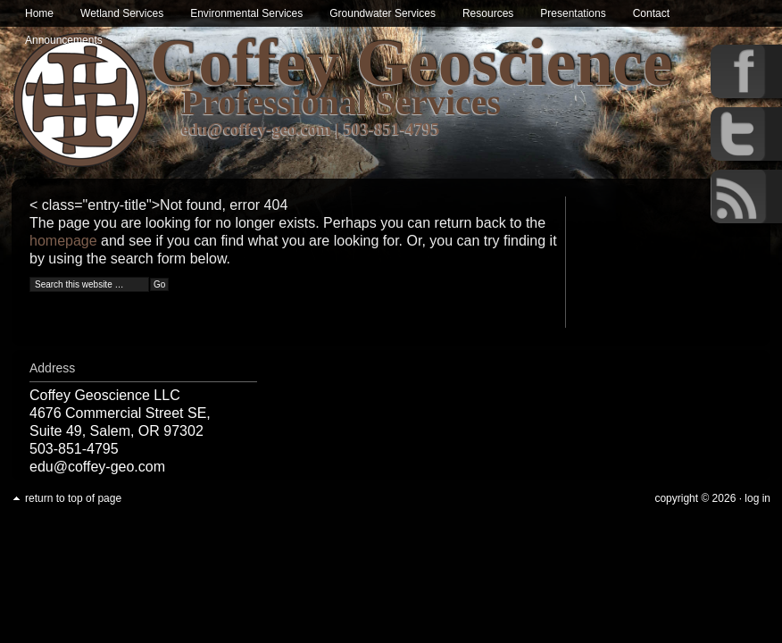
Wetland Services (121, 13)
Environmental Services (246, 13)
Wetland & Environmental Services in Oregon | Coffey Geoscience (81, 100)
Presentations (572, 13)
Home (39, 13)
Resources (487, 13)
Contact (651, 13)
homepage (63, 240)
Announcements (64, 40)
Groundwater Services (382, 13)
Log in (757, 498)
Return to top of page (73, 498)
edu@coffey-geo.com (256, 129)
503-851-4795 (392, 129)
